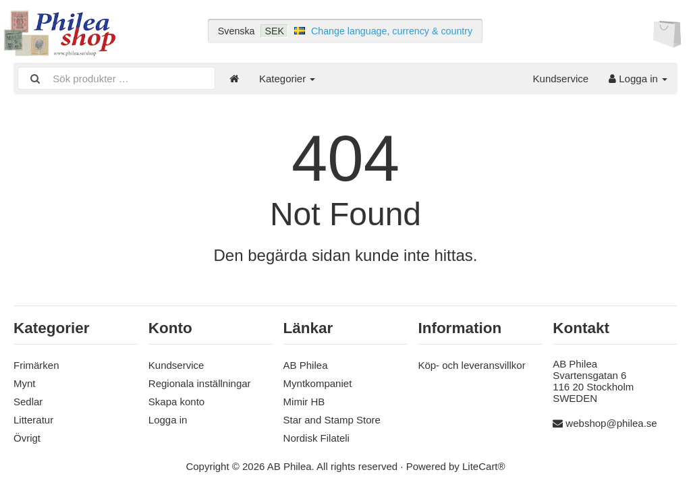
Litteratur (33, 419)
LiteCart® (483, 466)
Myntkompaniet (317, 383)
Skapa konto (176, 401)
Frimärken (36, 365)
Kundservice (561, 78)
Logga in (638, 78)
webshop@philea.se (611, 423)
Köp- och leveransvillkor (471, 365)
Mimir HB (304, 401)
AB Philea (305, 365)
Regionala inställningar (199, 383)
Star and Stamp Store (332, 419)
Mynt (24, 383)
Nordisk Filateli (316, 438)
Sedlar (28, 401)
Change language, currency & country (391, 31)
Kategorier (287, 78)
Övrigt (26, 438)
